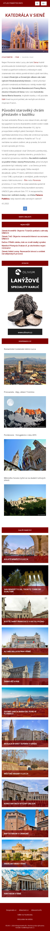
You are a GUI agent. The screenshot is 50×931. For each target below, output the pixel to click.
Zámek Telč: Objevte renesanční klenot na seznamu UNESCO (25, 237)
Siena (36, 62)
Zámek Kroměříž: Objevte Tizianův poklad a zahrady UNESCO (25, 231)
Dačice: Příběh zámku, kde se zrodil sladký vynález (24, 242)
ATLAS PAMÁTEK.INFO (13, 3)
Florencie (37, 180)
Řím (25, 180)
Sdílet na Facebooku (25, 915)
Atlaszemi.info (36, 910)
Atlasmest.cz (24, 910)
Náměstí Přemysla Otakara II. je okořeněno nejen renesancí (23, 246)
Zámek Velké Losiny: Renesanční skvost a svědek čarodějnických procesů (23, 252)
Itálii (3, 99)
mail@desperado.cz (27, 928)
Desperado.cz (11, 910)
